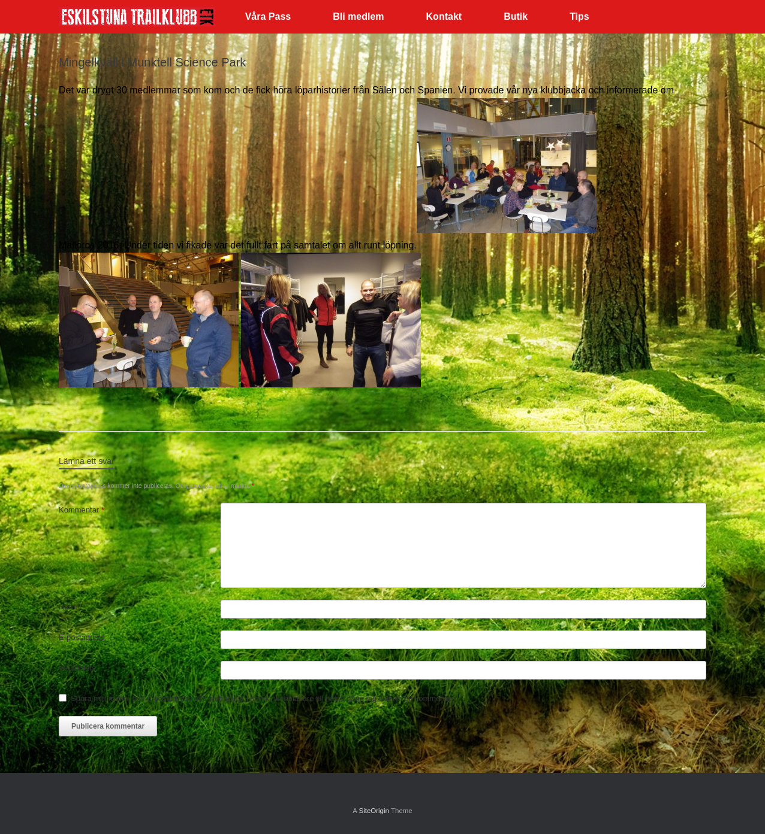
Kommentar (81, 509)
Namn (69, 606)
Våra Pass (268, 16)
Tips (579, 16)
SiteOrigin (374, 810)
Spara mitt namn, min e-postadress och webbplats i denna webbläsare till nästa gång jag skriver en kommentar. (263, 698)
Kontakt (444, 16)
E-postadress (82, 637)
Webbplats (77, 667)
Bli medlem (358, 16)
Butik (516, 16)
